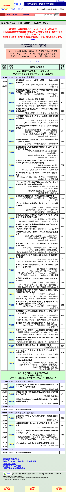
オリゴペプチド (43, 265)
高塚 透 (31, 106)
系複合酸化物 (37, 182)
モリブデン (27, 182)
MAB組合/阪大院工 (37, 435)
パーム (34, 278)
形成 (51, 265)
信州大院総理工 (29, 101)
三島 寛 (56, 347)
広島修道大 (45, 275)
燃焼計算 (19, 345)
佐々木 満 (53, 271)
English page (60, 1)
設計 (45, 160)
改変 (24, 394)
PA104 (11, 111)
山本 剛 (43, 179)
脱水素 (25, 160)
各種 (34, 255)
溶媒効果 (26, 142)
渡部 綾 (34, 170)
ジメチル (52, 302)
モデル (20, 227)
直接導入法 (39, 392)
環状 (17, 265)
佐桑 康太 (53, 153)
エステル (33, 304)
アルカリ (33, 302)
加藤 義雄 (55, 396)
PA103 (11, 102)
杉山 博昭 (41, 250)
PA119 (11, 270)
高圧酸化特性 (31, 224)
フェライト (23, 330)
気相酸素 (33, 184)
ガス (33, 80)
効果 (22, 246)
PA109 (11, 165)
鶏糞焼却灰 (20, 232)
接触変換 (19, 184)
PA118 (11, 258)
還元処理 (19, 147)
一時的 (50, 80)
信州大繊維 (41, 106)
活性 (42, 196)
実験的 (41, 224)
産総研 (46, 347)
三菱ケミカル (40, 132)
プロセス (40, 160)
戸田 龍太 (53, 283)
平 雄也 (42, 85)
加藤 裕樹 (53, 132)
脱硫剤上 (31, 330)
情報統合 (45, 337)
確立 (26, 401)
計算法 (48, 345)
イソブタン (46, 126)
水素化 (18, 160)
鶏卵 (43, 416)
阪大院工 (24, 439)
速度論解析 (30, 292)
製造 (21, 280)
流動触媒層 (20, 80)
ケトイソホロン (39, 139)
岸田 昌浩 (55, 179)
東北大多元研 (44, 369)
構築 (52, 443)
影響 (56, 90)
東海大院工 (30, 113)
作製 (30, 109)
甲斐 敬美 (53, 85)
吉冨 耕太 (33, 439)
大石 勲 (56, 420)
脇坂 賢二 (53, 236)
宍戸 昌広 (53, 198)
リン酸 (32, 232)
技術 (28, 387)
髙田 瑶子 (35, 365)
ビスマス (19, 182)
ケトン (46, 350)
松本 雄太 (53, 294)
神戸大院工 (28, 248)
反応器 (23, 255)
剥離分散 (41, 243)
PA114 (11, 218)
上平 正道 (55, 389)
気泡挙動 (49, 90)
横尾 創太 (41, 144)
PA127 (11, 346)
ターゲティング (22, 433)
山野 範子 (53, 435)
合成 (35, 217)
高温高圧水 (20, 215)
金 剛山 (42, 177)
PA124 (11, 325)
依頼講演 (19, 392)
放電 (24, 267)
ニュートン (35, 345)
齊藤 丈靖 (55, 327)
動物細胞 (45, 385)
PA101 (11, 83)
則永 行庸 (55, 122)
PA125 (11, 332)
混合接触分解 (45, 290)
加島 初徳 (41, 325)
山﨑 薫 (54, 165)
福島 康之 (34, 122)
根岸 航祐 (42, 113)
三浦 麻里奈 (52, 219)
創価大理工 (20, 261)
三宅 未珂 (53, 186)
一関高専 (39, 219)
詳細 (33, 39)
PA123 (11, 315)
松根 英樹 (53, 177)
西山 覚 (43, 252)
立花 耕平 (55, 354)
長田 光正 (42, 210)
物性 (42, 90)
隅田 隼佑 (32, 229)
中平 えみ (53, 332)
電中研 (25, 334)
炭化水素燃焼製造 (35, 311)
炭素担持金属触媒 (23, 196)
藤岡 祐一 (55, 334)
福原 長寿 (55, 170)
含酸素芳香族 (21, 290)
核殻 (38, 278)
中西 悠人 (53, 437)
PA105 (11, 119)
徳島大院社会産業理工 (37, 155)
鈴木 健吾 (53, 104)
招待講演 (19, 385)
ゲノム (27, 385)
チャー (30, 337)
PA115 (11, 227)
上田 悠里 (41, 306)
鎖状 (35, 265)
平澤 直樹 (53, 101)
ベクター (50, 423)
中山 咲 (44, 332)
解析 (29, 340)
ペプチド (22, 265)
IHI (26, 122)
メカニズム (27, 92)
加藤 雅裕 (44, 136)
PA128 (11, 352)
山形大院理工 (27, 198)
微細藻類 (19, 311)
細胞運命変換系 (43, 443)
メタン (23, 224)
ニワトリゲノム (30, 416)
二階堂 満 (55, 221)
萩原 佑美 (53, 315)
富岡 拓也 (43, 101)
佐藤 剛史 (31, 77)
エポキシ (20, 149)
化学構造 (36, 337)
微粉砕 (34, 215)
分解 (41, 255)
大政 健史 (55, 439)
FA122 (11, 435)
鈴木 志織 (53, 208)
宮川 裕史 (53, 269)
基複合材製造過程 (51, 116)
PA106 (11, 131)
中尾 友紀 (53, 189)
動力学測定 (39, 163)
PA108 (11, 152)
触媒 (35, 126)
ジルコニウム (28, 243)
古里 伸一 (30, 354)
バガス (39, 215)
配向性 (18, 323)
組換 (50, 416)
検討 (56, 330)
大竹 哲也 (55, 200)
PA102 (11, 93)
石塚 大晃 (41, 198)
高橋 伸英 (41, 212)
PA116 (11, 236)
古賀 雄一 (42, 439)
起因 (42, 80)
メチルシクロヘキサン (43, 173)
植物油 (30, 99)
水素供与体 (32, 290)
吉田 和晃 (33, 177)
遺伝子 (55, 430)
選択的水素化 (53, 139)
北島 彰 (54, 367)
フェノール (48, 203)
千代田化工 (20, 106)
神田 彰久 (53, 250)
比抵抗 (23, 111)
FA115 (11, 394)
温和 (17, 302)
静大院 (40, 165)
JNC (20, 354)
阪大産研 (36, 367)
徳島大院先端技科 (25, 437)
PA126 (11, 340)
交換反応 (40, 304)
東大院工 (44, 445)
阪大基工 (44, 403)
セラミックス (38, 116)
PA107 (11, 142)
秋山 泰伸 (55, 113)
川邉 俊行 (42, 354)
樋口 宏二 (45, 367)
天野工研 (35, 167)
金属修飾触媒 (38, 147)
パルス (20, 267)
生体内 (27, 399)
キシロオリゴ (24, 217)
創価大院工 (42, 259)
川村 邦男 (55, 275)
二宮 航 (24, 134)
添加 (18, 173)
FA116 (11, 401)
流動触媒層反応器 (23, 90)
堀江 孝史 (53, 248)
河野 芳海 (42, 170)
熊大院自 (41, 269)
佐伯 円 (36, 332)
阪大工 (45, 437)
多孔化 (51, 323)
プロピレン (53, 147)
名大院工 (30, 120)
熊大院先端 (22, 273)
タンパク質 (28, 392)
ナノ (36, 243)
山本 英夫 (55, 261)
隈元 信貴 (36, 437)
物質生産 (27, 423)
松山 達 (43, 261)
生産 (21, 418)
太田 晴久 (43, 104)
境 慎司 (30, 381)
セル (50, 385)
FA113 (11, 387)
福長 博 (54, 210)
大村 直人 (55, 252)
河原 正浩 (55, 445)
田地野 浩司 (54, 427)
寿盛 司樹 (42, 120)
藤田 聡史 (31, 413)
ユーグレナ (24, 104)
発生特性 (22, 337)
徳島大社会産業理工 (38, 134)
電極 (25, 360)
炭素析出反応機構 (45, 330)
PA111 (11, 187)
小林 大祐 (21, 77)
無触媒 (18, 224)
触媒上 (21, 99)
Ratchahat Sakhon (50, 167)
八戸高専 (24, 275)
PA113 (11, 208)
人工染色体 (42, 423)
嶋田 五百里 (54, 106)
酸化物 (30, 323)
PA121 (11, 294)
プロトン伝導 (21, 203)
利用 (24, 313)
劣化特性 (42, 357)
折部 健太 (53, 130)
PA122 (11, 305)
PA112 (11, 198)
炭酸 (47, 302)
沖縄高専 (23, 221)
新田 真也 (29, 132)
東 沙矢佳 (41, 248)
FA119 (11, 418)
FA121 (11, 425)
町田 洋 (54, 120)
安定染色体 (44, 430)
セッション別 (12, 15)
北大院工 (29, 144)
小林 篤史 (41, 363)
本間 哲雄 (34, 275)
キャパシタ (32, 357)
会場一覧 (7, 6)
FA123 (11, 444)
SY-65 (31, 61)
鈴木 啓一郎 (54, 403)
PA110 (11, 176)
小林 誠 (31, 334)
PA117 (11, 248)
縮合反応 (20, 352)
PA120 (11, 283)
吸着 (36, 80)
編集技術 (38, 399)
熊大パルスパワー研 (38, 271)
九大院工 (21, 177)
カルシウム (39, 232)
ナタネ (23, 304)
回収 (45, 232)
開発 (33, 387)
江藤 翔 (54, 259)
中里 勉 (56, 87)
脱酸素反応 (39, 99)
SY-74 (37, 61)
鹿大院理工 (26, 85)
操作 (31, 385)
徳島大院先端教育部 (34, 130)
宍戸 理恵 (55, 369)
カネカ (31, 250)
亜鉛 (17, 330)
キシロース (51, 215)
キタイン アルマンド (39, 273)
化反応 (27, 149)
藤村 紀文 (53, 365)
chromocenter (43, 427)
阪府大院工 (28, 325)
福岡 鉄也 (32, 342)
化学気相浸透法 (22, 116)
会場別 (26, 15)
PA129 (11, 363)
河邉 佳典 (21, 381)
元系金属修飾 (22, 126)
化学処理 (38, 323)
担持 (17, 139)
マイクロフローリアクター (26, 350)
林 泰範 (54, 151)
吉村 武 (44, 365)
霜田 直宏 (53, 134)
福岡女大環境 (23, 332)
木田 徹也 (53, 273)
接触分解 (52, 311)
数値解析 (20, 118)
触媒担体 (33, 203)
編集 (38, 416)
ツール (27, 443)
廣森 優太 (41, 94)
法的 (42, 345)
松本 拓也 (33, 104)
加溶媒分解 (20, 278)
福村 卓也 (34, 221)
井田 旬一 (32, 261)
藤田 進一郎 (54, 144)
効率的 (55, 392)
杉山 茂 (56, 136)
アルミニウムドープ (43, 109)
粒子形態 (34, 196)
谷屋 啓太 (32, 252)
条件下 (23, 302)
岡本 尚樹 (53, 325)
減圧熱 (18, 109)
